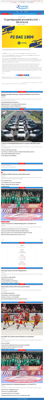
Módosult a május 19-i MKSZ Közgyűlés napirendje (10, 295)
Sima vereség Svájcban (5, 343)
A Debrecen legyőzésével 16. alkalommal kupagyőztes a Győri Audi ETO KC (18, 223)
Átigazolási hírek (7, 77)
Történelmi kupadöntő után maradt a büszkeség (9, 102)
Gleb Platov (32, 77)
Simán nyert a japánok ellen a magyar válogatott (10, 184)
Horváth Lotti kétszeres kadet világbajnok (8, 155)
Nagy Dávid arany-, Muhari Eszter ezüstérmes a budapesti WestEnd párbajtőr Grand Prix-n (17, 151)
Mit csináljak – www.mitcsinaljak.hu (6, 165)
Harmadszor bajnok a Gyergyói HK (7, 348)
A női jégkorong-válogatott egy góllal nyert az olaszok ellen (12, 346)
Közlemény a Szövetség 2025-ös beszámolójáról (10, 297)
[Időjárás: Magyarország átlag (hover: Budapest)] (25, 2)
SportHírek (25, 78)
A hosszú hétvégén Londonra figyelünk (8, 277)
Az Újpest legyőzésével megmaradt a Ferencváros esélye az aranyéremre (14, 228)
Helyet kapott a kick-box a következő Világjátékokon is (11, 106)
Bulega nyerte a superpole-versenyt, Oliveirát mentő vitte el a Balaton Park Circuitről (16, 232)
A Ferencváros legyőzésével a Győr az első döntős (10, 393)
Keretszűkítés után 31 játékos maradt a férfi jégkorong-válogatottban (17, 336)
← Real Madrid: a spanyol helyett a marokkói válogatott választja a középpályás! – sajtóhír (14, 83)
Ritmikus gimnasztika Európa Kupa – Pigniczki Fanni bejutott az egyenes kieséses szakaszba (20, 95)
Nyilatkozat (22, 78)
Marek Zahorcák (11, 78)
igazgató (38, 77)
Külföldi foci (22, 17)
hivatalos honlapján (9, 53)
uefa (37, 78)
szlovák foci (34, 78)
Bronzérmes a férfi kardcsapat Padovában (9, 149)
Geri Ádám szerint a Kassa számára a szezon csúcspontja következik (13, 107)
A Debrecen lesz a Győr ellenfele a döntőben (9, 391)
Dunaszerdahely (21, 77)
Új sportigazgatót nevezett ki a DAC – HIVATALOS (22, 21)
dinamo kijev (16, 77)
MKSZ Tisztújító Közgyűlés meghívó (7, 293)
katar (5, 78)
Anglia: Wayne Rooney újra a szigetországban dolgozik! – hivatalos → (33, 82)
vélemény (39, 78)
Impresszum (26, 11)
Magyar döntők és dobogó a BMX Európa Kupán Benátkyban (15, 286)
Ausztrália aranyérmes (5, 186)
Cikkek (21, 11)
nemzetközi (15, 78)
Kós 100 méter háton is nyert (6, 180)
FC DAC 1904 (26, 77)
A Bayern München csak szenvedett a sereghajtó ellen (11, 182)
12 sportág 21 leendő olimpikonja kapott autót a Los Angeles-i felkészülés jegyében (20, 143)
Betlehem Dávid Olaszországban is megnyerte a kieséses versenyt (13, 234)
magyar (8, 78)
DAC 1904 (13, 77)
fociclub (29, 77)
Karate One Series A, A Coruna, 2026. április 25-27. (10, 282)
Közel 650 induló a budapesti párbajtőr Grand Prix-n (10, 153)
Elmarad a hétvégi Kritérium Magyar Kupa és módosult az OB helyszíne (14, 298)
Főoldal (17, 11)
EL (23, 77)
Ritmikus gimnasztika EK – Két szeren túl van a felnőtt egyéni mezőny (13, 104)
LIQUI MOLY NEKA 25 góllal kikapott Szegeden (9, 389)
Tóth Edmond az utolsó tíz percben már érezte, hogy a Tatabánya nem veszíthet (15, 395)
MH (1, 172)
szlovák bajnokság (30, 78)
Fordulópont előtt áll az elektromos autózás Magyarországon (15, 174)
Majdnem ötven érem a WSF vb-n (7, 279)
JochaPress (3, 221)
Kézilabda (7, 221)
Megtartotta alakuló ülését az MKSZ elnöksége (9, 280)
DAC (10, 77)
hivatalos (35, 77)
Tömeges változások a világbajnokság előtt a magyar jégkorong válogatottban (15, 345)
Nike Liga (18, 78)
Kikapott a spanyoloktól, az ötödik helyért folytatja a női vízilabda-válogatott (15, 230)
